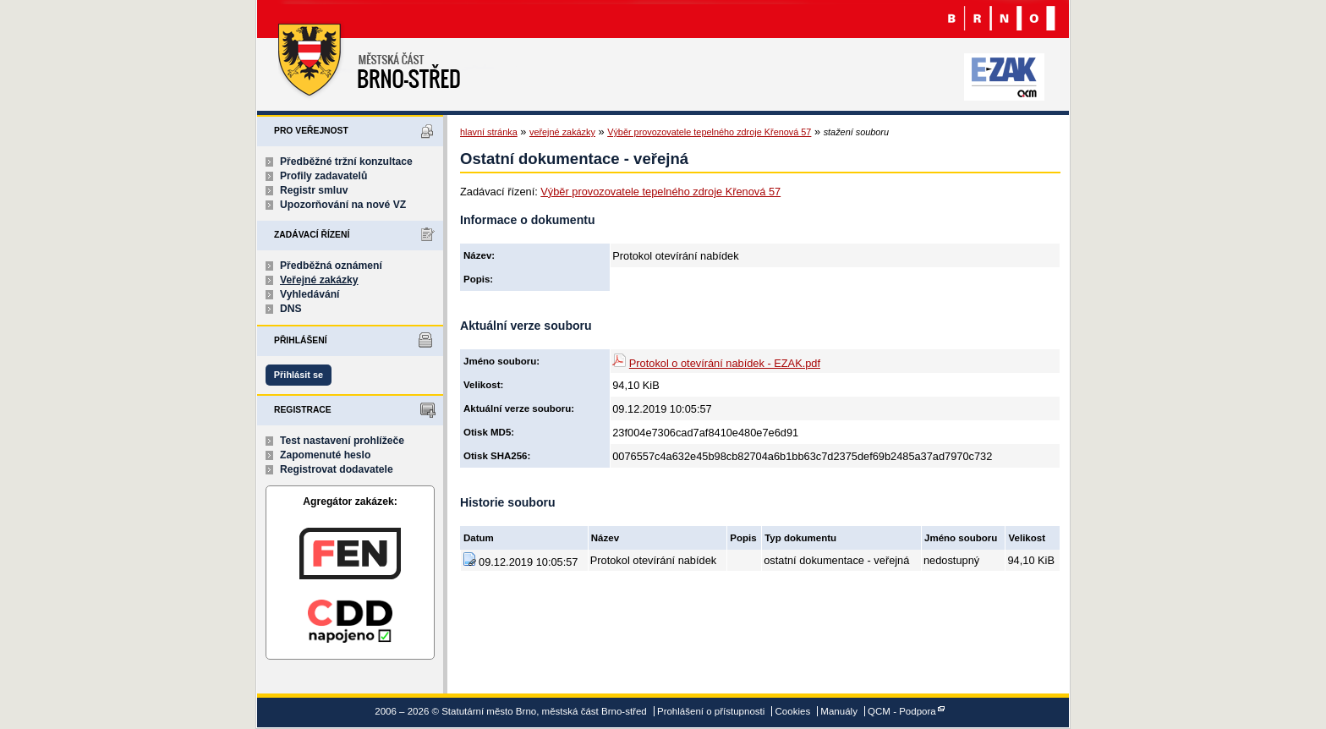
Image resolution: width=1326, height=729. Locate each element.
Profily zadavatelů (323, 176)
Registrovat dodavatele (336, 469)
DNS (291, 309)
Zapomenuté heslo (325, 455)
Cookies (793, 711)
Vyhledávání (310, 294)
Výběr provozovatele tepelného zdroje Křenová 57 (709, 132)
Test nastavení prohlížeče (342, 441)
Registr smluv (314, 190)
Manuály (839, 711)
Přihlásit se (298, 375)
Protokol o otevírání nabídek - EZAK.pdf (724, 363)
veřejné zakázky (562, 132)
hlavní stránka (489, 132)
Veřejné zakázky (319, 280)
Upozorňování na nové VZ (343, 205)
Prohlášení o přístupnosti (710, 711)
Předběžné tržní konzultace (346, 161)
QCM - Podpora (902, 711)
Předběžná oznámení (331, 265)
